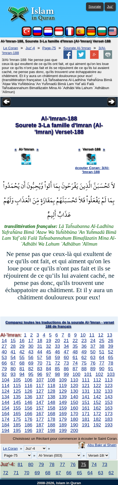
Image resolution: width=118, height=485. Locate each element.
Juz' (110, 7)
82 (30, 368)
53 (4, 357)
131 (86, 391)
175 (17, 419)
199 (63, 430)
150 (74, 402)
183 (109, 419)
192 (97, 424)
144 (5, 402)
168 (51, 413)
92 (4, 374)
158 (51, 408)
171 (86, 413)
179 (63, 419)
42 (21, 351)
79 (4, 368)
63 (92, 357)
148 (51, 402)
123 (109, 385)
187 (40, 424)
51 (101, 351)
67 (13, 363)
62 (84, 357)
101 (88, 374)
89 (92, 368)
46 (57, 351)
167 (40, 413)
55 (21, 357)
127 (40, 391)
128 (51, 391)
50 (92, 351)
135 (17, 396)
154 (5, 408)
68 (21, 363)
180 (74, 419)
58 (48, 357)
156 (28, 408)
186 (28, 424)
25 (101, 340)
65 (110, 357)
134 (5, 396)
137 (40, 396)
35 (75, 346)
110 (74, 380)
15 (13, 340)
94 (21, 374)
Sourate (94, 7)
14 (4, 340)
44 (39, 351)
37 (92, 346)
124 (5, 391)
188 (51, 424)
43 (30, 351)
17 (30, 340)
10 (82, 335)
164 (5, 413)
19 (48, 340)
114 (5, 385)
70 (39, 363)
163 (109, 408)
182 (97, 419)
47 (66, 351)
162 (97, 408)
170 (74, 413)
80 (13, 368)
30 (30, 346)
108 (51, 380)
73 (66, 363)
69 (30, 363)
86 (66, 368)
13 (109, 335)
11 (91, 335)
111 (86, 380)
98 (57, 374)
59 (57, 357)
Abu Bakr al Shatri (102, 445)
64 (101, 357)
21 (66, 340)
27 (4, 346)
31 (39, 346)
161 (86, 408)
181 (86, 419)
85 (57, 368)
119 (63, 385)
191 (86, 424)
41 (13, 351)
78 (110, 363)
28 (13, 346)
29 (21, 346)
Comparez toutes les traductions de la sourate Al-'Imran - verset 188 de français (59, 324)
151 (86, 402)
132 (97, 391)
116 (28, 385)
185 (17, 424)
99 (66, 374)
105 (17, 380)
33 (57, 346)
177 (40, 419)
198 (51, 430)
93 (13, 374)
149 (63, 402)
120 (74, 385)
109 (63, 380)
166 (28, 413)
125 (17, 391)
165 (17, 413)
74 (75, 363)
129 (63, 391)
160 (74, 408)
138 (51, 396)
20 (57, 340)
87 (75, 368)
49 (84, 351)
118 (51, 385)
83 (39, 368)
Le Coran (10, 48)
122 (97, 385)
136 (28, 396)
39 (110, 346)
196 (28, 430)
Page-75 (49, 48)
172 (97, 413)
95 (30, 374)
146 (28, 402)
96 (39, 374)
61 (75, 357)
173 (109, 413)
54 (13, 357)
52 (110, 351)
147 (40, 402)
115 (17, 385)
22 (75, 340)
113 (109, 380)
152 (97, 402)
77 (101, 363)
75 (84, 363)
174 (5, 419)
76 (92, 363)
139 (63, 396)
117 (40, 385)
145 (17, 402)
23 (84, 340)
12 (100, 335)
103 (111, 374)
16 (21, 340)
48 (75, 351)
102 (99, 374)
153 (109, 402)
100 (76, 374)
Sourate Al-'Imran (77, 48)
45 (48, 351)
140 (74, 396)
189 (63, 424)
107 (40, 380)
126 (28, 391)
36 (84, 346)
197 (40, 430)
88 (84, 368)
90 (101, 368)
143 (109, 396)
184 (5, 424)
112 (97, 380)
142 (97, 396)
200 (74, 430)
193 (109, 424)
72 (57, 363)
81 (21, 368)
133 (109, 391)
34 (66, 346)
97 (48, 374)
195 (17, 430)
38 (101, 346)
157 (40, 408)
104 (5, 380)
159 (63, 408)
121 (86, 385)
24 (92, 340)
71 (48, 363)
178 (51, 419)
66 (4, 363)
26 (110, 340)
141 (86, 396)
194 (5, 430)
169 (63, 413)
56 (30, 357)
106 (28, 380)
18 (39, 340)
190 (74, 424)
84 (48, 368)
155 (17, 408)
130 (74, 391)
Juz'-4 (30, 48)
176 (28, 419)
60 (66, 357)
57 (39, 357)
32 (48, 346)
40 (4, 351)
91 (110, 368)
